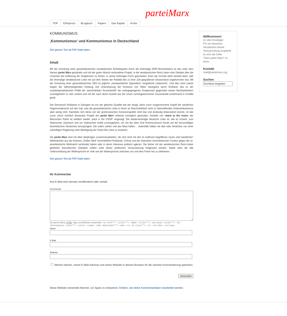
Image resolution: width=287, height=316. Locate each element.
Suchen (208, 79)
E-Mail (53, 241)
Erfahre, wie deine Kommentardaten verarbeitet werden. (151, 288)
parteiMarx (167, 13)
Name (53, 229)
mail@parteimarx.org (215, 72)
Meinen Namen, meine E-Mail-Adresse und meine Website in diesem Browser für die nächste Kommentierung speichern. (124, 265)
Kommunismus (64, 33)
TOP (55, 23)
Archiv (133, 23)
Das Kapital (118, 23)
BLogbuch (86, 23)
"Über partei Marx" (213, 57)
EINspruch (69, 23)
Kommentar (55, 189)
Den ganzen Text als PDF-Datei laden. (70, 49)
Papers (102, 23)
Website (54, 253)
